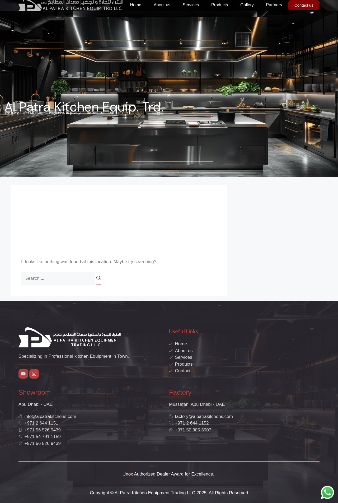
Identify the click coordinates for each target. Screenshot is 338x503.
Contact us (303, 5)
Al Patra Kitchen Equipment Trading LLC (155, 492)
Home (135, 5)
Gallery (247, 5)
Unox (128, 474)
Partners (274, 5)
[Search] (98, 280)
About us (162, 5)
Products (219, 5)
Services (191, 5)
